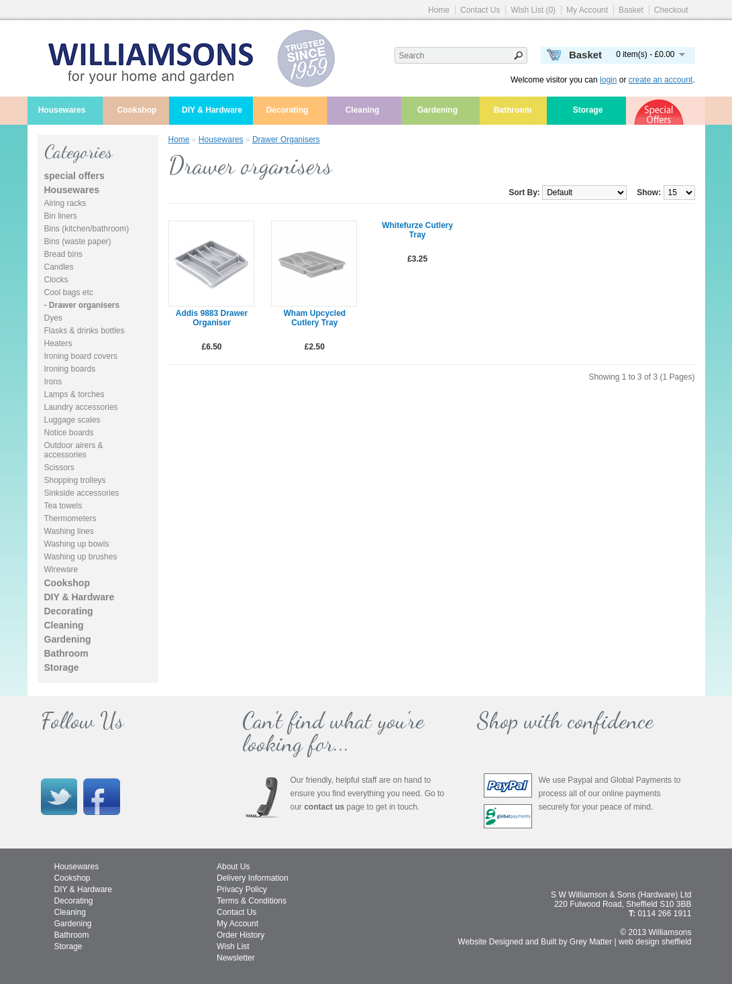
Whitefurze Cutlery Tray (417, 230)
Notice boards (69, 432)
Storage (588, 110)
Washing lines (69, 531)
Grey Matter (591, 941)
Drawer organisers (286, 139)
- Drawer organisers (82, 305)
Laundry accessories (81, 407)
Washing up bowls (76, 544)
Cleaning (363, 110)
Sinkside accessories (81, 493)
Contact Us (480, 10)
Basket (631, 10)
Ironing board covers (80, 356)
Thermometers (70, 518)
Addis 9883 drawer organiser (212, 318)
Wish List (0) (533, 10)
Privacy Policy (242, 889)
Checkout (671, 10)
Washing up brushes (80, 556)
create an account (660, 80)
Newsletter (236, 958)
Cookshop (137, 110)
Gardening (437, 110)
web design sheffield (655, 941)
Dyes (53, 318)
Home (439, 10)
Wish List (233, 946)
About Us (233, 866)
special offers (74, 175)
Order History (240, 935)
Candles (59, 267)
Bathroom (513, 110)
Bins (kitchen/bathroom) (86, 228)
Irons (53, 381)
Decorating (287, 110)
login (608, 80)
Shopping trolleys (75, 480)
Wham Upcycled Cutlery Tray (314, 318)
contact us (324, 807)
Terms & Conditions (251, 901)
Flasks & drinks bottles (84, 330)
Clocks (56, 279)
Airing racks (65, 203)
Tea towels (63, 505)
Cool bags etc (68, 292)
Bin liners (60, 216)
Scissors (59, 467)
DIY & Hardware (212, 110)
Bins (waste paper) (77, 241)
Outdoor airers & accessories (73, 450)
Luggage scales (72, 420)
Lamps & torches (74, 394)
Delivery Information (253, 878)
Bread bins (63, 254)
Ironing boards (70, 369)
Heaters (58, 343)
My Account (587, 10)
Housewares (62, 110)
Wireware (61, 569)
